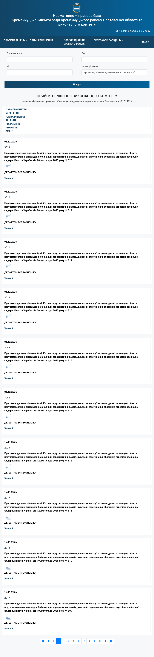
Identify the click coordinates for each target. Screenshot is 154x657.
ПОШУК (144, 42)
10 (100, 641)
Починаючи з (14, 53)
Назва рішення (90, 66)
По (83, 53)
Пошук (77, 84)
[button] (15, 40)
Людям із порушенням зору (133, 31)
